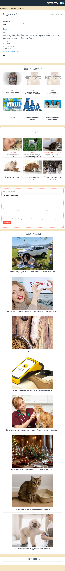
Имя (17, 210)
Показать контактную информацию (11, 51)
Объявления (13, 8)
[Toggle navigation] (3, 3)
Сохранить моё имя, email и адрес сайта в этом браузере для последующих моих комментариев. (31, 219)
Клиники (5, 29)
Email (46, 210)
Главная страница (4, 8)
